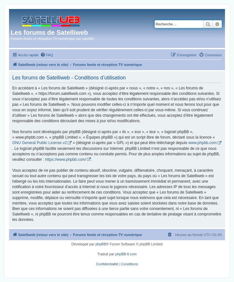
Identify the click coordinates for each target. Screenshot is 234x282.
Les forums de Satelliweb (49, 32)
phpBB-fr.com (126, 254)
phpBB (100, 244)
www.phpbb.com (202, 143)
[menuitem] (46, 55)
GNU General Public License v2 (39, 143)
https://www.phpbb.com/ (65, 159)
